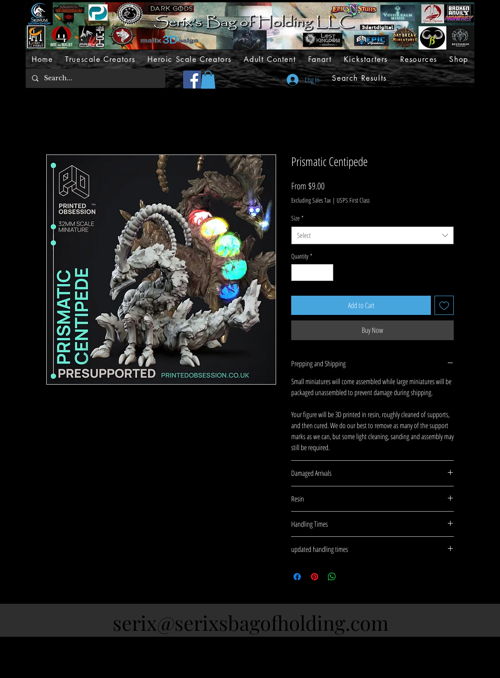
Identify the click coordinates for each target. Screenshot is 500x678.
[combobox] (372, 235)
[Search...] (95, 78)
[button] (208, 79)
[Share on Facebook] (297, 576)
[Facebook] (192, 79)
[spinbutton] (312, 273)
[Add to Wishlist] (444, 305)
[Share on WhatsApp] (331, 576)
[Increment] (326, 273)
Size (297, 218)
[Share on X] (349, 576)
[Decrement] (298, 273)
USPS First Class (353, 200)
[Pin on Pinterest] (314, 576)
